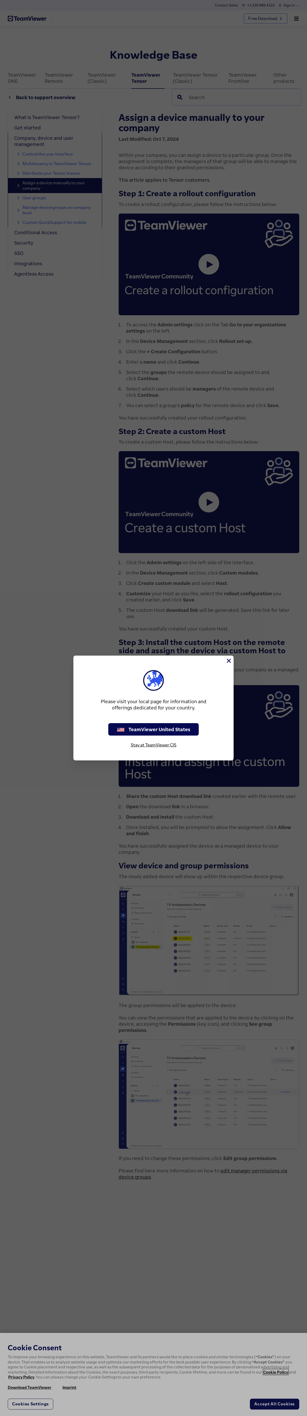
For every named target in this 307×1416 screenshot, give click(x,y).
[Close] (228, 661)
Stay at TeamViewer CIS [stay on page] (153, 745)
